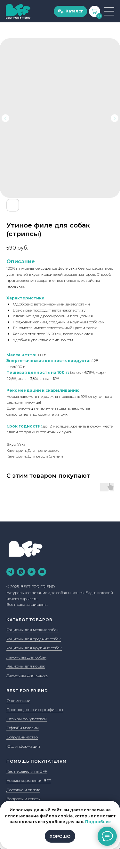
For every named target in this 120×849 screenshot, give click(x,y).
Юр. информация (23, 746)
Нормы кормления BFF (28, 780)
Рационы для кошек (25, 666)
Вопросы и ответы (23, 798)
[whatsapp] (21, 572)
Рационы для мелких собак (32, 629)
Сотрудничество (22, 737)
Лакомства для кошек (27, 675)
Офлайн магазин (22, 727)
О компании (18, 700)
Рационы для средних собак (33, 639)
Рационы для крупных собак (34, 647)
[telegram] (10, 572)
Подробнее (98, 821)
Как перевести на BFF (26, 771)
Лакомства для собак (26, 657)
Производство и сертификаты (34, 709)
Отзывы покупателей (26, 718)
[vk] (32, 572)
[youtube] (42, 572)
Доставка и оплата (23, 789)
